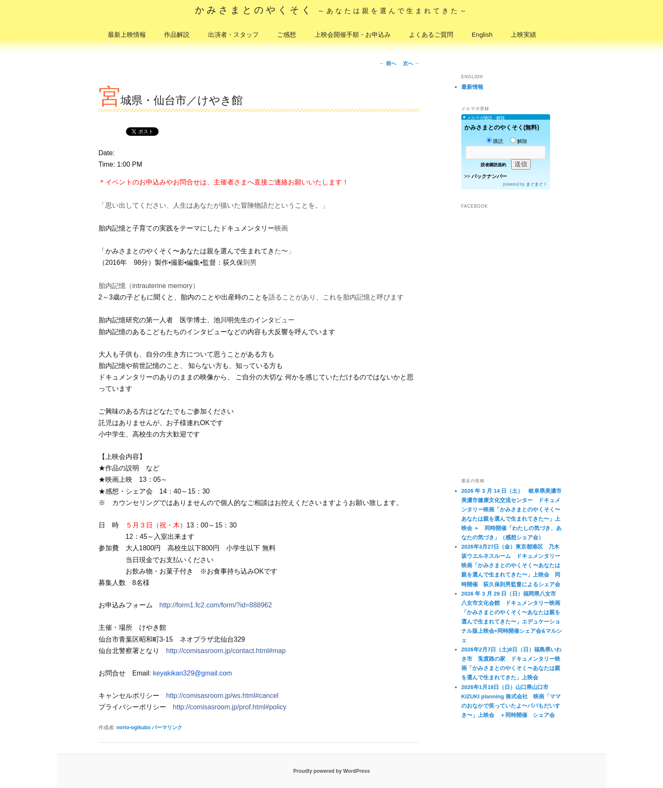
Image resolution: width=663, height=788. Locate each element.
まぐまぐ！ (536, 184)
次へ (411, 63)
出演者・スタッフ (233, 34)
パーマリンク (167, 727)
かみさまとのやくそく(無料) (501, 127)
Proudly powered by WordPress (331, 771)
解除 (518, 141)
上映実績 (523, 34)
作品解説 (176, 34)
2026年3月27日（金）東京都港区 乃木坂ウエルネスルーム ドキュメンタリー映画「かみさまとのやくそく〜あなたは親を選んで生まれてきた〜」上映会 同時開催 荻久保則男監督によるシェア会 (510, 565)
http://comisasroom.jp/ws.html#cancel (222, 695)
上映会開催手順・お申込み (353, 34)
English (482, 34)
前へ (387, 63)
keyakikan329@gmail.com (192, 673)
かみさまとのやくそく (331, 10)
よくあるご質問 (431, 34)
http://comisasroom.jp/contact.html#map (226, 650)
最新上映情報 (127, 34)
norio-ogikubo (133, 727)
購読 (494, 141)
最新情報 (472, 87)
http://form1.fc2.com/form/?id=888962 (215, 605)
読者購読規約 (493, 164)
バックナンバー (489, 176)
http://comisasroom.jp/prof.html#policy (230, 707)
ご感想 (286, 34)
